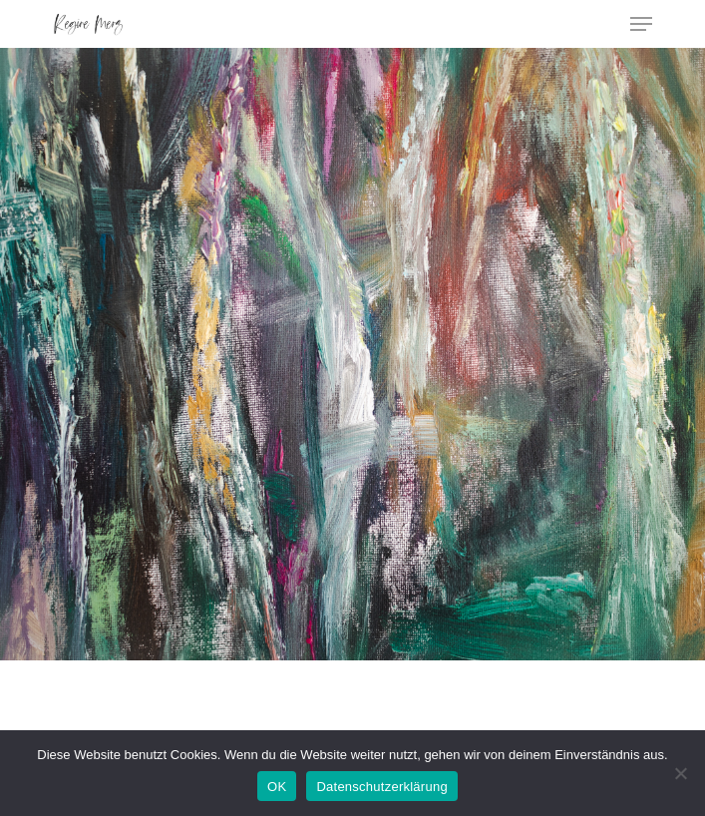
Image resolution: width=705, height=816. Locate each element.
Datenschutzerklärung (381, 786)
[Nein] (680, 773)
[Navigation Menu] (641, 24)
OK (276, 786)
